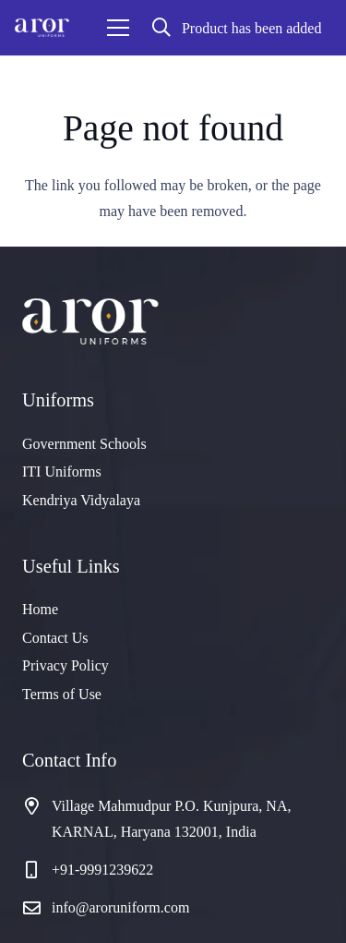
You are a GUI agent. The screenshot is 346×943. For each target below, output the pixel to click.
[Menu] (118, 28)
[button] (161, 27)
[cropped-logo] (42, 27)
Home (40, 609)
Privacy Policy (65, 665)
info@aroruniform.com (120, 907)
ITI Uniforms (61, 471)
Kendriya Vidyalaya (81, 500)
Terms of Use (61, 694)
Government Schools (84, 444)
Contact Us (55, 638)
